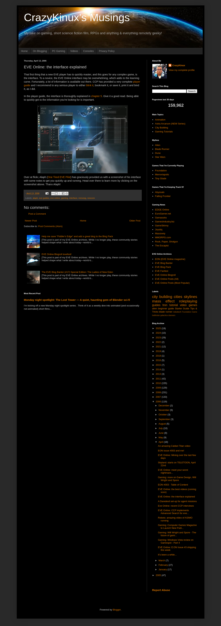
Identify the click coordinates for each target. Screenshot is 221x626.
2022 (159, 342)
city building (162, 297)
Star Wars (160, 157)
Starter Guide (182, 308)
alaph (35, 198)
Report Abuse (161, 590)
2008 (159, 392)
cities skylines (185, 297)
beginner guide (166, 308)
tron (164, 305)
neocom (91, 198)
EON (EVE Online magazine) (170, 259)
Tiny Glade (160, 178)
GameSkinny (161, 225)
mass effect (163, 301)
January (163, 569)
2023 (159, 337)
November (164, 410)
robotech (177, 312)
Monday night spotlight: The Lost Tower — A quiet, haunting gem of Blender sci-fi (77, 299)
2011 (159, 378)
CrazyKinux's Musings (77, 17)
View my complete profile (182, 70)
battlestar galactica (160, 315)
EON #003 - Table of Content (173, 484)
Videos (74, 51)
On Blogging (40, 51)
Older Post (134, 220)
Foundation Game (189, 312)
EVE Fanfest (161, 271)
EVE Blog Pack (163, 267)
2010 (159, 383)
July (161, 428)
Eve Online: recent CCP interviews (176, 505)
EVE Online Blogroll (165, 275)
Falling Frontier (163, 196)
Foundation (161, 170)
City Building (161, 127)
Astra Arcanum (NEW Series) (170, 123)
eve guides (44, 198)
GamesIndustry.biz (164, 221)
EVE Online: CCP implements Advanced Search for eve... (173, 512)
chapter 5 (96, 96)
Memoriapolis (162, 174)
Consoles (88, 51)
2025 (159, 328)
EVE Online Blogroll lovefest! (57, 254)
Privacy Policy (107, 51)
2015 (159, 365)
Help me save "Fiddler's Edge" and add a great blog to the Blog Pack (77, 236)
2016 (159, 360)
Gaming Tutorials (164, 131)
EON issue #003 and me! (171, 450)
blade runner (165, 311)
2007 (159, 397)
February (164, 565)
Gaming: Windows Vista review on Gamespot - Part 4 (175, 541)
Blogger (117, 609)
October (163, 414)
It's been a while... (167, 554)
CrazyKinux (178, 65)
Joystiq (158, 229)
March (162, 560)
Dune (158, 153)
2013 (159, 374)
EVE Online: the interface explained (176, 496)
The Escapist (162, 245)
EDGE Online (162, 209)
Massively (160, 233)
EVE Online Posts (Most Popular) (172, 283)
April (161, 442)
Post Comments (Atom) (50, 226)
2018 (159, 355)
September (165, 419)
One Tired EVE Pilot (59, 177)
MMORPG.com (163, 237)
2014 (159, 369)
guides (156, 305)
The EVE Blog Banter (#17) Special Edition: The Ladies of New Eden (77, 272)
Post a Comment (37, 213)
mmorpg (82, 198)
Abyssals (159, 192)
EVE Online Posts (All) (166, 279)
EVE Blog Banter (164, 263)
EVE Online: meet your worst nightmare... (173, 471)
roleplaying (188, 301)
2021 (159, 346)
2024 (159, 332)
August (162, 423)
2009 (159, 387)
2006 (159, 401)
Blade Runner (162, 149)
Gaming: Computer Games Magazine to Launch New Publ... (177, 526)
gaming (64, 198)
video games (188, 305)
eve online (55, 198)
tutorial (173, 305)
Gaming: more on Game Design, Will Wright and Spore (177, 479)
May (161, 437)
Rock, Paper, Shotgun (166, 241)
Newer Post (31, 220)
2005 (159, 575)
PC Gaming (58, 51)
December (164, 405)
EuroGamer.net (163, 213)
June (161, 433)
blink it (89, 85)
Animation (160, 119)
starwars (171, 315)
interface (73, 198)
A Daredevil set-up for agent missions (177, 501)
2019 (159, 351)
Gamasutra (161, 217)
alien (154, 308)
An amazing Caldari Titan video (174, 446)
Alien (157, 145)
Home (24, 51)
